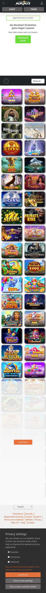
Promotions (18, 513)
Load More (23, 442)
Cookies (30, 522)
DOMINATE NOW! (23, 39)
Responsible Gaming (13, 516)
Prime (34, 9)
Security (29, 513)
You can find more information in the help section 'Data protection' (22, 568)
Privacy (38, 519)
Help (23, 522)
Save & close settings (23, 580)
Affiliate (29, 519)
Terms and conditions (14, 519)
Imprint (37, 516)
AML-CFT (15, 522)
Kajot (12, 9)
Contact (28, 516)
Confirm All (23, 574)
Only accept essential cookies (23, 586)
